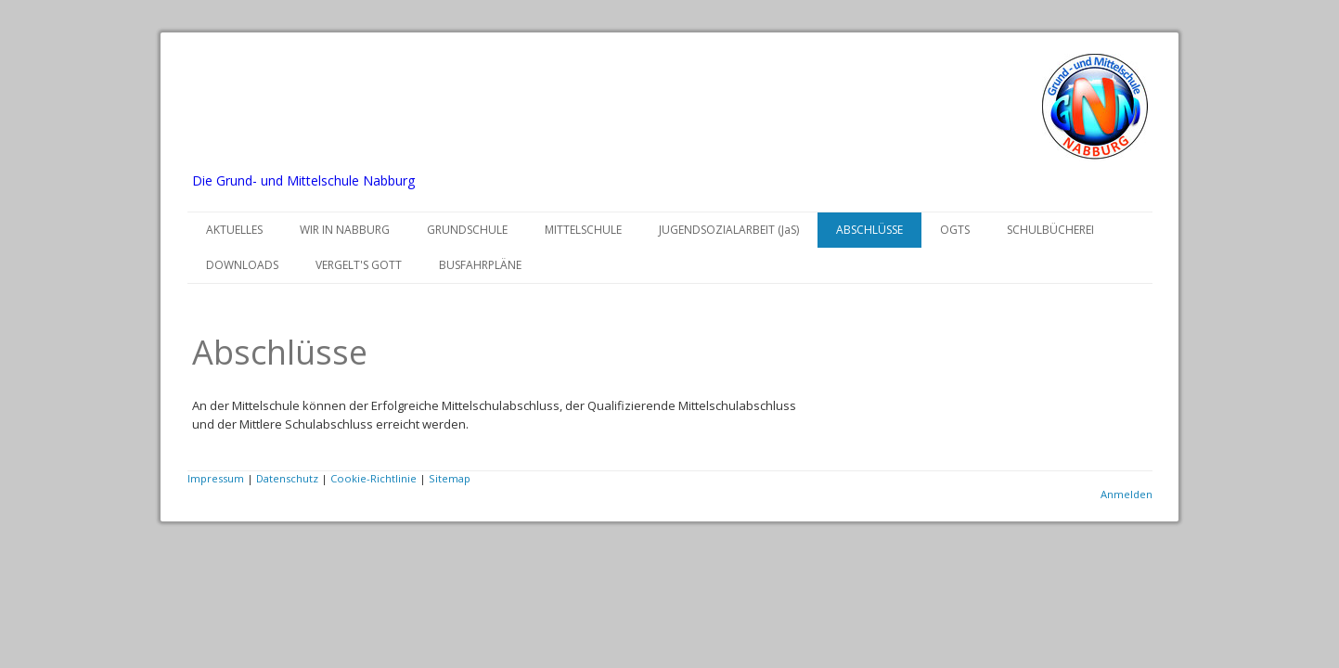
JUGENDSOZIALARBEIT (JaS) (729, 230)
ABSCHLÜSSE (869, 230)
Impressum (215, 478)
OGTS (955, 230)
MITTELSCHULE (583, 230)
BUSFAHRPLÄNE (480, 265)
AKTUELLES (234, 230)
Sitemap (449, 478)
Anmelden (1126, 494)
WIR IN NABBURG (345, 230)
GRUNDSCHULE (467, 230)
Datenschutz (287, 478)
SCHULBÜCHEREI (1050, 230)
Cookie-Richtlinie (373, 478)
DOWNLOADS (242, 265)
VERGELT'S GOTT (358, 265)
